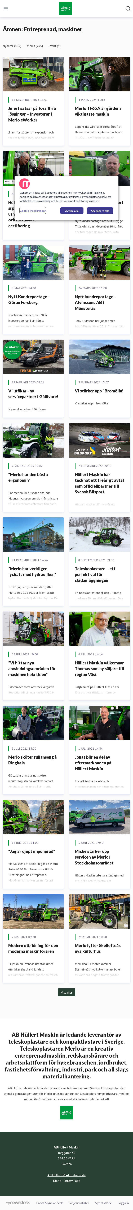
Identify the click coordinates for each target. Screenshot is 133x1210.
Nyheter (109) (12, 46)
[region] (66, 198)
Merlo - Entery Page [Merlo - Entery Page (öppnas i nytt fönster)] (66, 1181)
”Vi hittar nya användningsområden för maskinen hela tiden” (32, 668)
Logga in (123, 1203)
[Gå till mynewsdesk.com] (18, 1203)
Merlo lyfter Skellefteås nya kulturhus (98, 948)
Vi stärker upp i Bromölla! (99, 390)
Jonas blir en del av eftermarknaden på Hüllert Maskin (93, 762)
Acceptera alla (100, 210)
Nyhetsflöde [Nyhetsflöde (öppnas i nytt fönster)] (103, 1203)
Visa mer (66, 992)
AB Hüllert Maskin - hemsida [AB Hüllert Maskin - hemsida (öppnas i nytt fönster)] (66, 1175)
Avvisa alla (72, 210)
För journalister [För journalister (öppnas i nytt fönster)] (78, 1203)
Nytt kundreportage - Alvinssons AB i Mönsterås (95, 302)
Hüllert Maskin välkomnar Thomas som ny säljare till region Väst (99, 668)
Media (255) (35, 46)
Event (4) (54, 46)
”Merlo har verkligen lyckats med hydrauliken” (32, 571)
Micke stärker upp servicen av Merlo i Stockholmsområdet (94, 857)
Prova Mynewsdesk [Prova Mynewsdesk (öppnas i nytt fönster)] (49, 1203)
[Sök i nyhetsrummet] (128, 8)
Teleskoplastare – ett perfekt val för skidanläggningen (95, 574)
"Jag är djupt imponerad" (31, 851)
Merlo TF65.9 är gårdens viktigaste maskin (98, 111)
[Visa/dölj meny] (6, 9)
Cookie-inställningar (33, 210)
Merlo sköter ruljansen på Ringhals (32, 759)
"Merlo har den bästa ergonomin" (28, 477)
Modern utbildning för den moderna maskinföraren (33, 948)
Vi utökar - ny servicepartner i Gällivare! (33, 393)
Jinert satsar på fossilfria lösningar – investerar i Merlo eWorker (32, 114)
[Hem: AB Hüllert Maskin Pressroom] (65, 8)
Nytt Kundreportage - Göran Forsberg (28, 299)
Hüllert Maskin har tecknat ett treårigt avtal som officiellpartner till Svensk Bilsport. (99, 483)
